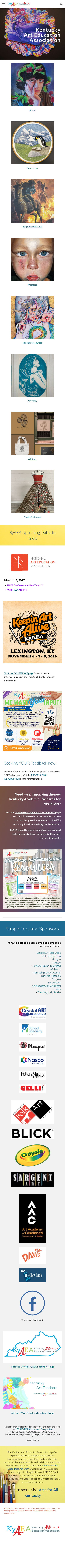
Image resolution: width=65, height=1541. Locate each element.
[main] (32, 34)
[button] (3, 4)
